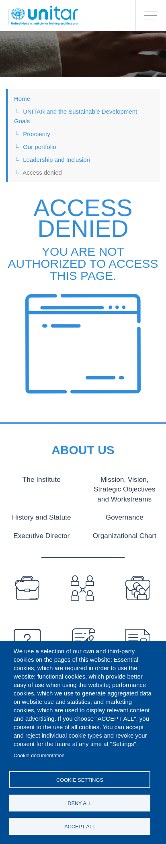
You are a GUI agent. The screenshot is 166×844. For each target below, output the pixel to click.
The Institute (41, 479)
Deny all (80, 803)
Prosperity (36, 133)
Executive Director (41, 533)
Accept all (79, 827)
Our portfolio (39, 146)
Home (22, 98)
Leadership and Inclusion (56, 159)
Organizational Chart (124, 533)
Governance (125, 515)
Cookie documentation (39, 755)
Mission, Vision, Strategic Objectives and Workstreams (124, 488)
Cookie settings (79, 780)
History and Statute (41, 515)
